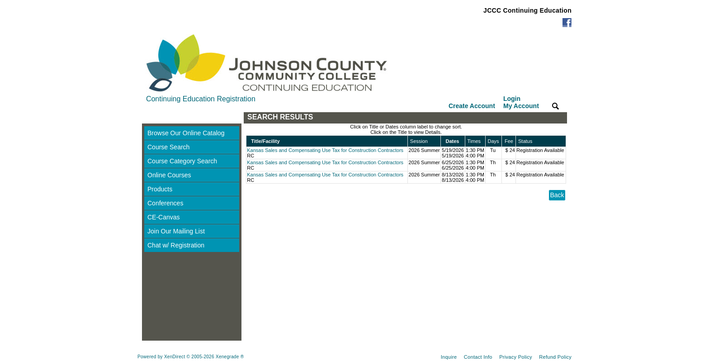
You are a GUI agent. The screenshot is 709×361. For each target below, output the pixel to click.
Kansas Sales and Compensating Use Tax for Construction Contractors (325, 150)
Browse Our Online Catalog (185, 133)
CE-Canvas (163, 217)
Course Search (168, 147)
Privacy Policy (515, 357)
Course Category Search (182, 161)
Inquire (449, 357)
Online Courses (169, 175)
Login (521, 102)
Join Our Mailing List (176, 231)
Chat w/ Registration (175, 245)
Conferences (165, 203)
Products (159, 189)
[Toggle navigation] (150, 118)
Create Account (472, 105)
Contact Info (478, 357)
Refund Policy (555, 357)
